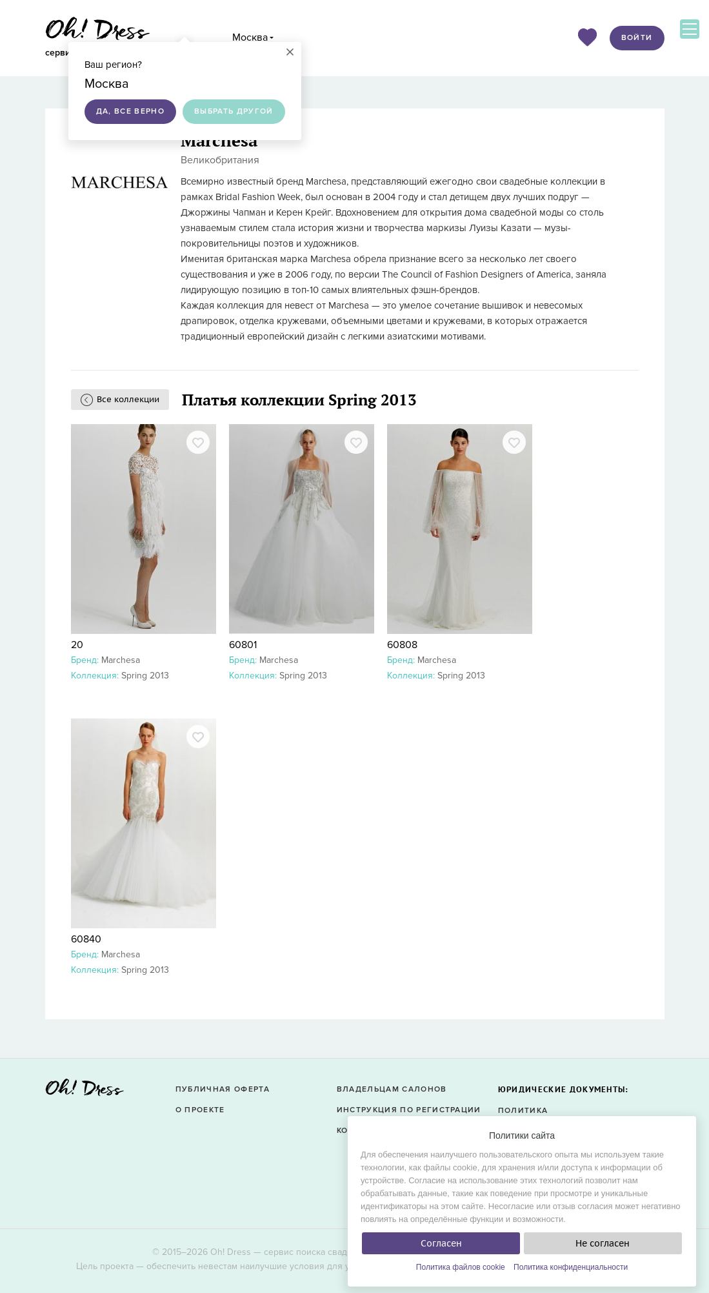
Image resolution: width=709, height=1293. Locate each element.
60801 (243, 644)
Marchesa (120, 660)
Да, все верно (130, 111)
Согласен (441, 1243)
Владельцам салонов (392, 1089)
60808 (402, 644)
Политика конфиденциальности (571, 1267)
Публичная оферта (222, 1089)
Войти (637, 38)
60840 (86, 939)
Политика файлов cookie (460, 1267)
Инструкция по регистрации (409, 1110)
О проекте (200, 1110)
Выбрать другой (234, 111)
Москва (250, 37)
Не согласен (602, 1243)
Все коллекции (128, 399)
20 (77, 644)
